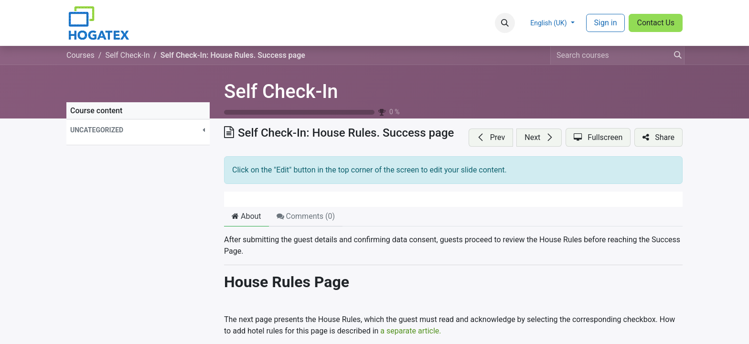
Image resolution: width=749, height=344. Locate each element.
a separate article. (410, 330)
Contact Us (655, 22)
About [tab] (246, 216)
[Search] (675, 55)
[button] (505, 23)
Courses (80, 55)
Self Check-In (281, 91)
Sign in (605, 22)
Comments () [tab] (306, 216)
